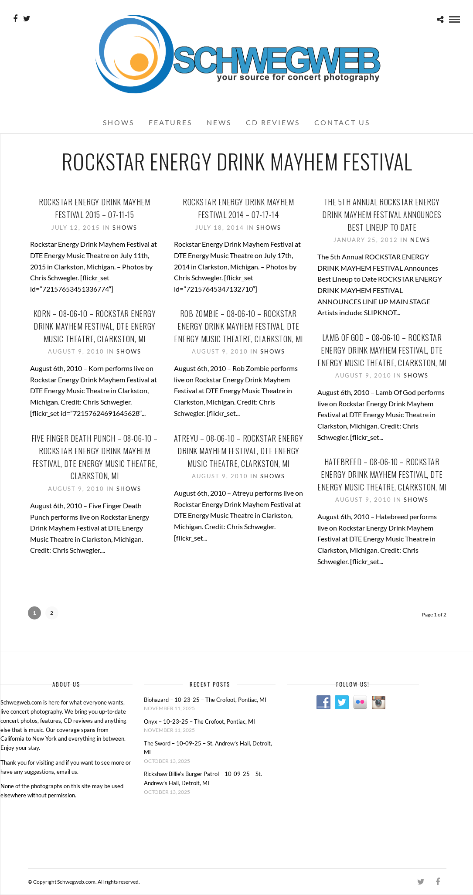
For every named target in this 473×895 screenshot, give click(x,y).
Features (170, 122)
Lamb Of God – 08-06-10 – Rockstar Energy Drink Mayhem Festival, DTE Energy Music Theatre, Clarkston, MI (381, 350)
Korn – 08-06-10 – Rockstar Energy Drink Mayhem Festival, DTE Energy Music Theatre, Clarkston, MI (95, 326)
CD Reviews (273, 122)
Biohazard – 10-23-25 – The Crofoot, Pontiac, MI (205, 699)
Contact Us (342, 122)
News (219, 122)
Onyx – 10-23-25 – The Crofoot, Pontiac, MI (199, 721)
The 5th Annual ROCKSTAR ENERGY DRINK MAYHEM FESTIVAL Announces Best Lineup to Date (382, 214)
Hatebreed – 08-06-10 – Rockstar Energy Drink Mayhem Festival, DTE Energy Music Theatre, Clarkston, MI (381, 474)
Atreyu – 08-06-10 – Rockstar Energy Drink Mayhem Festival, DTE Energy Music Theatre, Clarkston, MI (238, 450)
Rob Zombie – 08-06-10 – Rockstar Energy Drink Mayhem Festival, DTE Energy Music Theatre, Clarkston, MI (238, 326)
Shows (118, 122)
